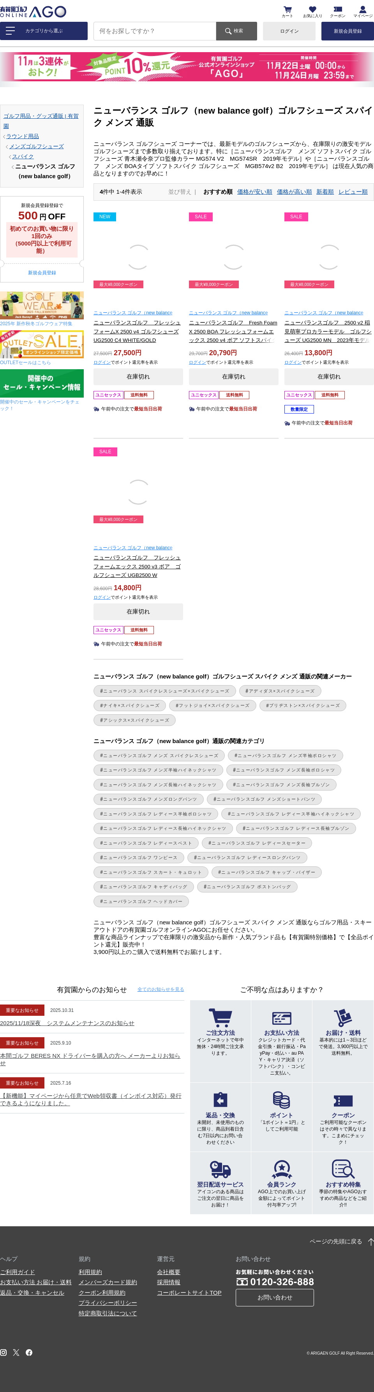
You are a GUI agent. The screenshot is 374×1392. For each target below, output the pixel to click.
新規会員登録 (348, 31)
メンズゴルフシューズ (36, 146)
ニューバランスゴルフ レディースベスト (147, 843)
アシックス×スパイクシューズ (136, 720)
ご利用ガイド (17, 1272)
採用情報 (168, 1282)
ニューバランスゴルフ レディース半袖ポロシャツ (157, 814)
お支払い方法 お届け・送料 (36, 1282)
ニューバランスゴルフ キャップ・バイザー (268, 872)
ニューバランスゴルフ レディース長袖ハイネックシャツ (165, 828)
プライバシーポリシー (108, 1302)
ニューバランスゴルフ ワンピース (140, 857)
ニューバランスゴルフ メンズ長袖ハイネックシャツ (160, 784)
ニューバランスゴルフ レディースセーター (259, 843)
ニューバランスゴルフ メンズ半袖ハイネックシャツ (160, 770)
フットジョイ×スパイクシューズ (214, 705)
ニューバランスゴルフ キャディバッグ (145, 886)
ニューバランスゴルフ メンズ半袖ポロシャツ (287, 755)
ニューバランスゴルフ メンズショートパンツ (266, 799)
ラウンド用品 (22, 136)
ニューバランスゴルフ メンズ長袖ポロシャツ (285, 770)
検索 (238, 30)
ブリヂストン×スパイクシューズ (304, 705)
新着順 (325, 191)
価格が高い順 (294, 191)
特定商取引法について (108, 1313)
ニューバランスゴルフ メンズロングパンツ (150, 799)
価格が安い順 (254, 191)
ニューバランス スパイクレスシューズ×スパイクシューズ (166, 691)
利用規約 (90, 1272)
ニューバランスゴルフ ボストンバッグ (249, 886)
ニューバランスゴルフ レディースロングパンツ (249, 857)
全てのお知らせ (161, 989)
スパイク (23, 157)
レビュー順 (353, 191)
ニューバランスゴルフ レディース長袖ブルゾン (298, 828)
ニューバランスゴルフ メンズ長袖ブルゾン (283, 784)
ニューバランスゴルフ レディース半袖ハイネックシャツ (293, 814)
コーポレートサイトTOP (189, 1292)
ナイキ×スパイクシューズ (131, 705)
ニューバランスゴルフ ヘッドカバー (143, 901)
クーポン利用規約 (102, 1292)
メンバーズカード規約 (108, 1282)
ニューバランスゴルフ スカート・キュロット (152, 872)
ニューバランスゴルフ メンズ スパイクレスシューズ (161, 755)
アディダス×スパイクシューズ (282, 691)
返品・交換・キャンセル (32, 1292)
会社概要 (168, 1272)
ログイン (289, 31)
